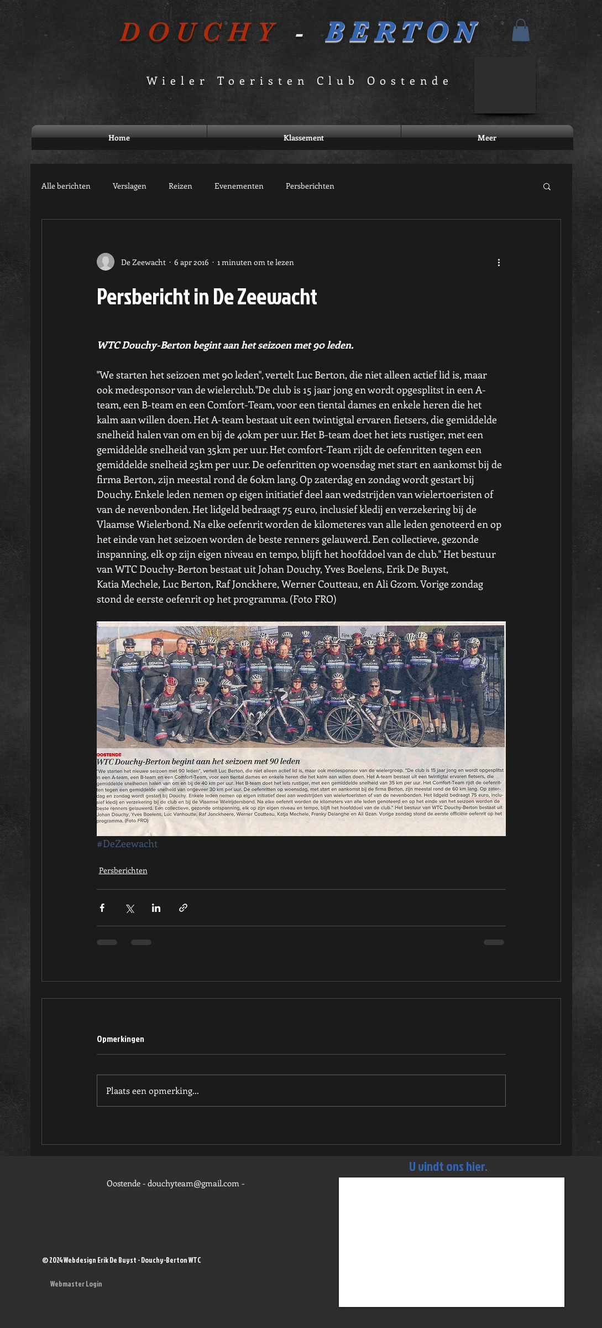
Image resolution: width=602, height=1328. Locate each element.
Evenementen (239, 185)
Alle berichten (66, 185)
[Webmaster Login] (76, 1283)
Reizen (180, 185)
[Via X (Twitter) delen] (129, 907)
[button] (520, 30)
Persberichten (310, 185)
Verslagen (129, 185)
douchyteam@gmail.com (193, 1183)
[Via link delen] (183, 907)
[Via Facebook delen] (102, 907)
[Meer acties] (499, 261)
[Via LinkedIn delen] (156, 907)
